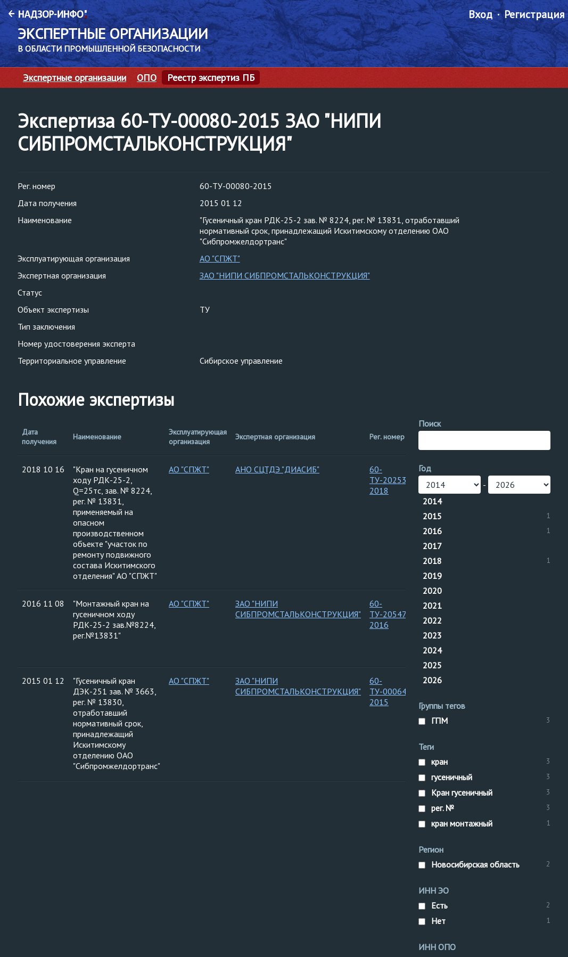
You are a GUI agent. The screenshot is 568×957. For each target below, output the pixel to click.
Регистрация (534, 14)
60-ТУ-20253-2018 (389, 480)
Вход (480, 14)
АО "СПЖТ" (220, 258)
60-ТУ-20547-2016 (389, 614)
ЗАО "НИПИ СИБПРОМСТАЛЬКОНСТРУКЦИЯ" (285, 275)
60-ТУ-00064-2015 (389, 691)
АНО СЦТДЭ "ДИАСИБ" (277, 469)
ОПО (147, 78)
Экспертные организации (74, 78)
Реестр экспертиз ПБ (210, 78)
